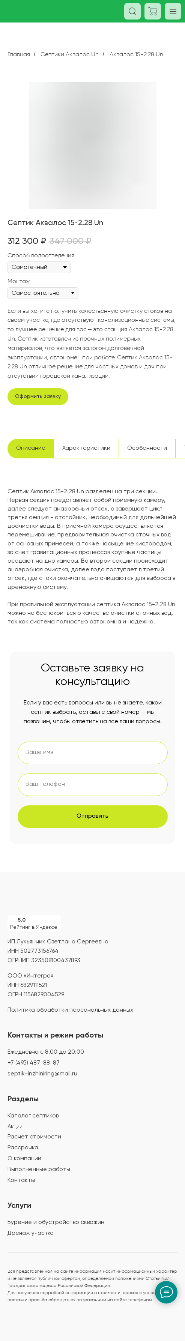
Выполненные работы (39, 1170)
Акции (15, 1126)
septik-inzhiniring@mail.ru (42, 1074)
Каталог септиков (33, 1116)
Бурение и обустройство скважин (56, 1222)
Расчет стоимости (34, 1137)
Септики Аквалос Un (70, 54)
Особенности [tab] (147, 448)
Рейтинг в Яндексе (33, 927)
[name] (93, 753)
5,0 (22, 920)
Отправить (92, 816)
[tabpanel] (92, 568)
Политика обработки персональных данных (70, 1010)
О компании (24, 1159)
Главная (19, 54)
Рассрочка (23, 1148)
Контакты (21, 1180)
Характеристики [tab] (86, 448)
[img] (45, 898)
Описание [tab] (30, 448)
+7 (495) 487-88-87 (34, 1063)
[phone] (93, 784)
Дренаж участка (31, 1233)
